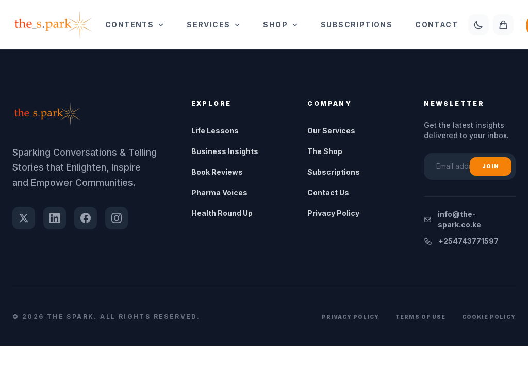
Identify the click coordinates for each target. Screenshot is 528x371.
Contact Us (328, 192)
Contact (436, 24)
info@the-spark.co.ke (452, 219)
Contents (134, 24)
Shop (280, 24)
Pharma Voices (219, 192)
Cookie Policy (489, 317)
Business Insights (224, 151)
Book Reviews (217, 171)
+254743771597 (461, 241)
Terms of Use (420, 317)
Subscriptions (356, 24)
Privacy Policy (333, 213)
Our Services (331, 130)
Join (490, 166)
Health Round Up (222, 213)
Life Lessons (215, 130)
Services (213, 24)
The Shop (324, 151)
